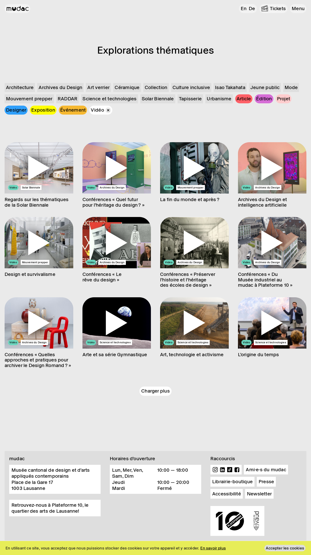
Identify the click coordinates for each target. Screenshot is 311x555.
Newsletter (259, 494)
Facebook (237, 469)
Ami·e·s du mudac (266, 470)
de (252, 9)
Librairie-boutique (232, 482)
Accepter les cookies (285, 548)
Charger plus (155, 391)
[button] (298, 8)
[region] (155, 548)
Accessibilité (226, 494)
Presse (266, 482)
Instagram (215, 469)
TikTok (229, 469)
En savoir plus (213, 548)
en (243, 9)
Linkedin (222, 469)
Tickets (278, 9)
